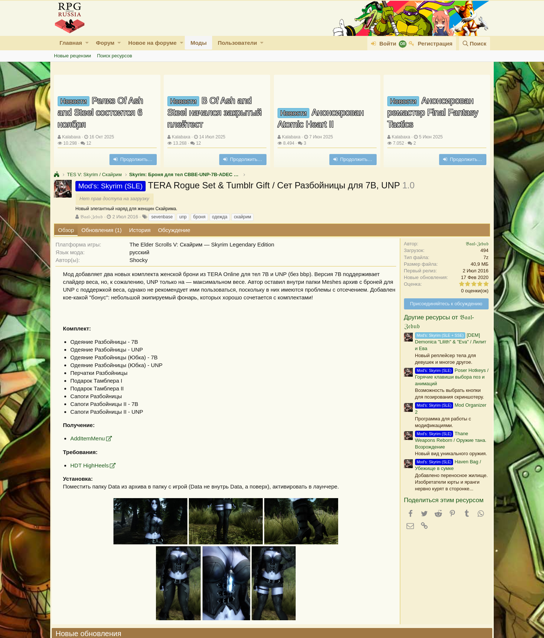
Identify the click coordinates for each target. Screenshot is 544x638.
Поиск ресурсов (114, 55)
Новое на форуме (152, 43)
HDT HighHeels (91, 465)
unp (183, 216)
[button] (87, 43)
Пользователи (237, 43)
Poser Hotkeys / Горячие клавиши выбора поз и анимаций (449, 376)
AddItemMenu (89, 438)
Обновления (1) (101, 230)
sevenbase (162, 216)
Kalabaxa (71, 137)
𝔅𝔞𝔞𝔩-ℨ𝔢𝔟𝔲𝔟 (91, 216)
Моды (198, 43)
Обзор (66, 230)
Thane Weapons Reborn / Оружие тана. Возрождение (448, 440)
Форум (105, 43)
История (139, 230)
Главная (70, 43)
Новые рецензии (72, 55)
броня (199, 216)
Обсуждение (174, 230)
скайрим (242, 216)
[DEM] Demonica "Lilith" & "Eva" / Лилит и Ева (448, 341)
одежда (220, 216)
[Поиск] (474, 43)
